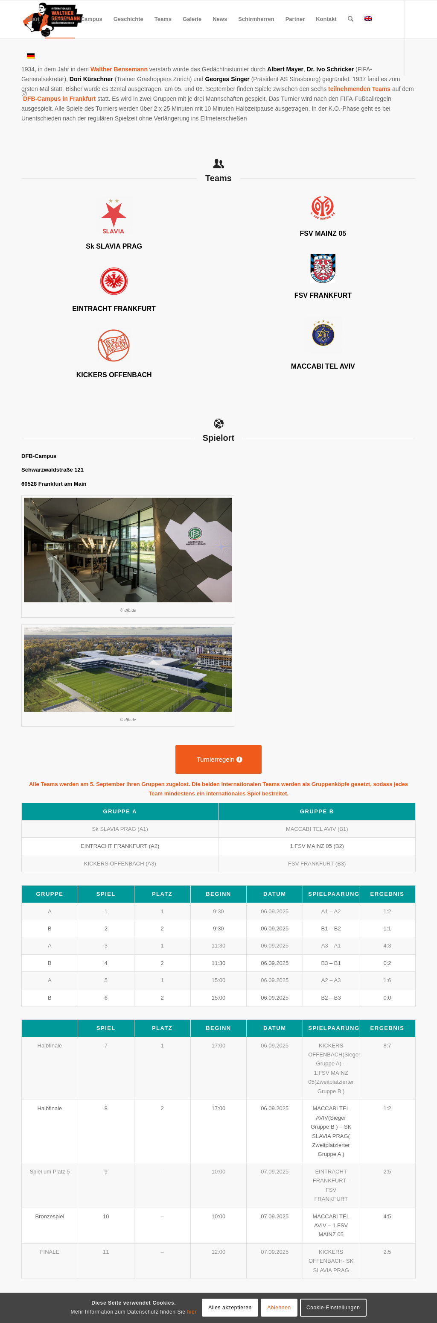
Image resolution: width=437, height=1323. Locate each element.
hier (192, 1312)
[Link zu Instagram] (23, 94)
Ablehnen (279, 1308)
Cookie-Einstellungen (333, 1308)
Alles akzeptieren (230, 1308)
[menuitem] (33, 19)
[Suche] (350, 19)
